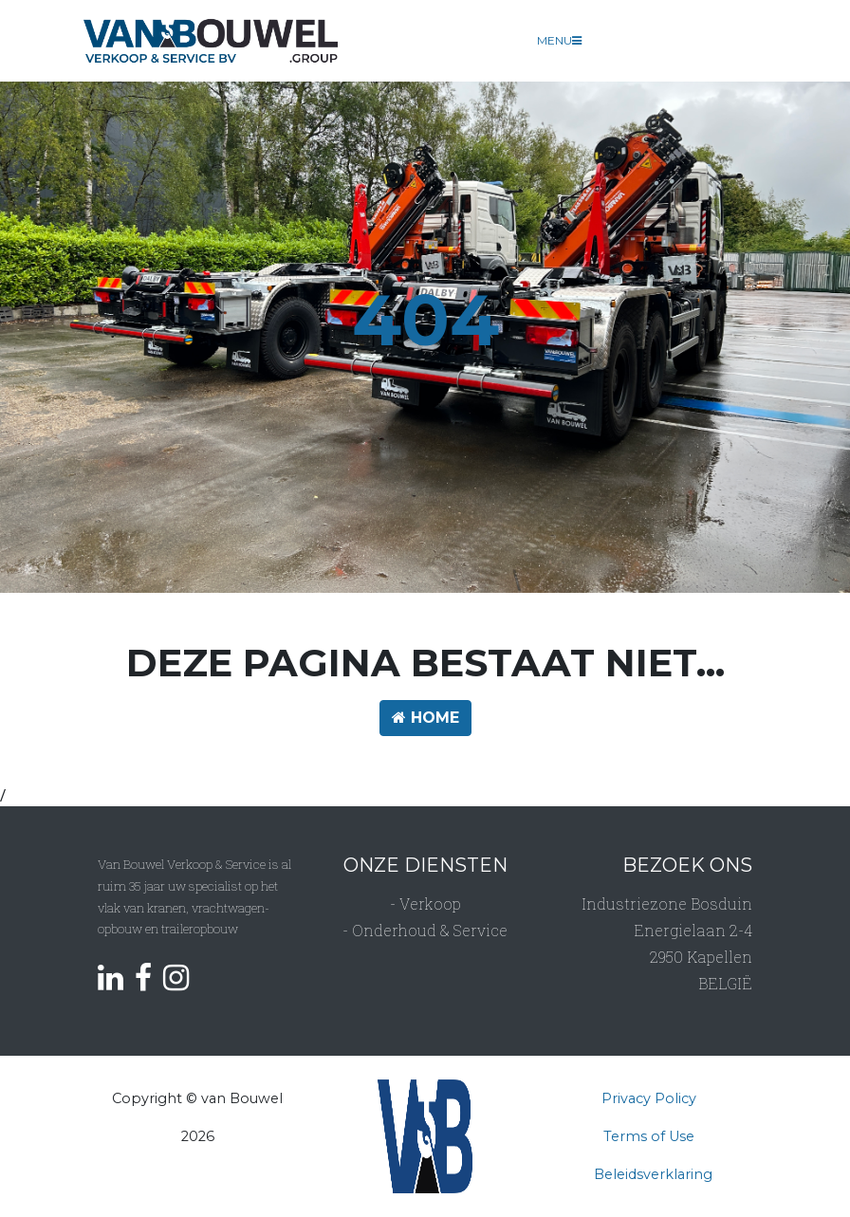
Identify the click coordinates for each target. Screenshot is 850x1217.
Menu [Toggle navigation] (559, 40)
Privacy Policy (648, 1098)
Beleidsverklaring (653, 1174)
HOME (425, 718)
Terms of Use (648, 1136)
